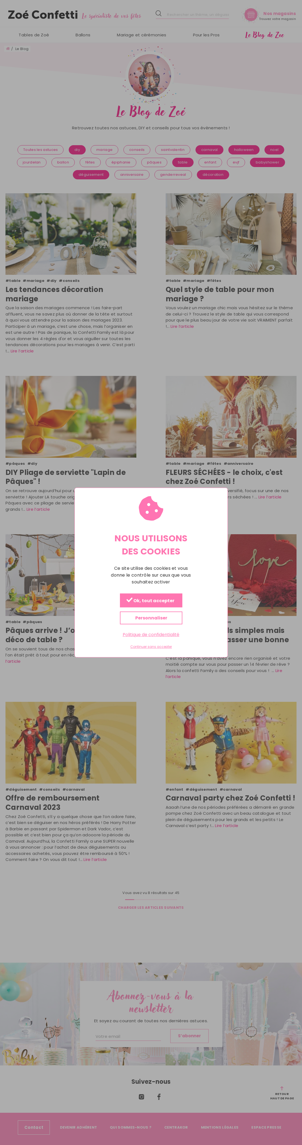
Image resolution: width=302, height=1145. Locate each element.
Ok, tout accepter (150, 600)
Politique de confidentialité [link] (151, 634)
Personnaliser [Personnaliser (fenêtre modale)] (151, 618)
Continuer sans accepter (151, 647)
